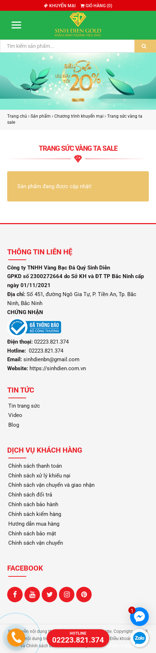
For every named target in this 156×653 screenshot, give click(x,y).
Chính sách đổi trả (30, 494)
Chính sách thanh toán (35, 466)
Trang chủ (17, 116)
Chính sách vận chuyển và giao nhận (51, 485)
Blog (13, 425)
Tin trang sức (24, 406)
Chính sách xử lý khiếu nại (39, 475)
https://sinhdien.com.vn (57, 368)
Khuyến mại (59, 5)
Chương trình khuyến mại (79, 116)
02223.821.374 (45, 351)
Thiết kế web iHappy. (116, 645)
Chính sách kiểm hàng (34, 514)
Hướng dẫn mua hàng (33, 524)
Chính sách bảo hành (33, 504)
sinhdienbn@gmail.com (51, 359)
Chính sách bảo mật (32, 533)
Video (15, 415)
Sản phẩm (41, 116)
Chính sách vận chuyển (35, 543)
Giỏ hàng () (96, 5)
